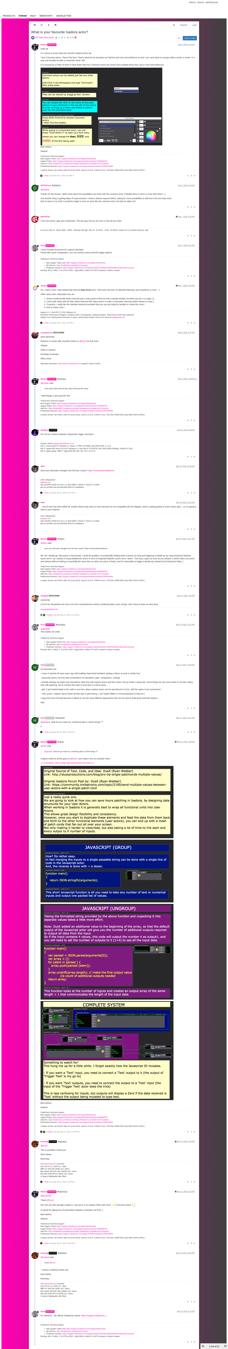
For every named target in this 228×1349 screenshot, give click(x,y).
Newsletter (63, 16)
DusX (43, 246)
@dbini (61, 539)
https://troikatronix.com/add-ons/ (60, 164)
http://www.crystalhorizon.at (69, 364)
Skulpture (45, 430)
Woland (44, 45)
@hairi (61, 742)
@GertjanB (60, 625)
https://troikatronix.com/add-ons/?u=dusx (72, 265)
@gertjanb (45, 629)
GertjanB (44, 596)
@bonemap (62, 1192)
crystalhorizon (46, 333)
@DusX (82, 341)
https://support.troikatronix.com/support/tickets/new (76, 159)
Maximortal (45, 217)
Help (33, 16)
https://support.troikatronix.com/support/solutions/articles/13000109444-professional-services (98, 268)
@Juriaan (62, 379)
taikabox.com (45, 482)
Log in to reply (189, 38)
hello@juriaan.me (118, 317)
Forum (23, 16)
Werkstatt (46, 16)
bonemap (44, 1142)
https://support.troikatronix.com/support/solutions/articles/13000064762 (80, 161)
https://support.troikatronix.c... (94, 1315)
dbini (43, 466)
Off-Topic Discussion (44, 37)
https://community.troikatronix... (102, 470)
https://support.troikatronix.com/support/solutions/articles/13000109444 (85, 166)
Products (9, 16)
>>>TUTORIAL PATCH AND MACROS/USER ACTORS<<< (67, 763)
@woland (45, 190)
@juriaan (45, 383)
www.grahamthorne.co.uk (64, 444)
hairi (42, 665)
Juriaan (44, 286)
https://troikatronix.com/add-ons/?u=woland (91, 164)
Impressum (211, 2)
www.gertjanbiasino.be (49, 609)
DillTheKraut (46, 185)
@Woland (56, 185)
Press (192, 2)
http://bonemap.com (48, 1164)
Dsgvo (200, 2)
